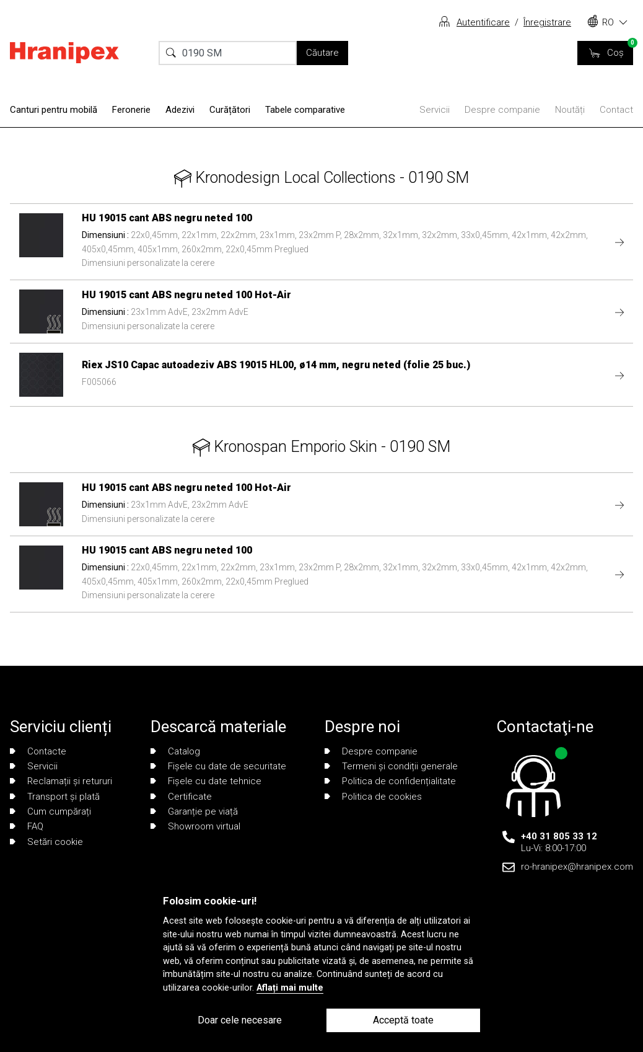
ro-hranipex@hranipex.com (577, 866)
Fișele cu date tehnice (206, 781)
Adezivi (180, 109)
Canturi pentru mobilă (53, 109)
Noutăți (570, 109)
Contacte (38, 751)
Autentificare (483, 22)
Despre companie (502, 109)
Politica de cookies (373, 796)
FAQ (26, 826)
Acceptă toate (403, 1020)
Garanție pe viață (194, 811)
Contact (616, 109)
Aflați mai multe (289, 988)
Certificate (181, 796)
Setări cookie (46, 841)
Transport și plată (55, 796)
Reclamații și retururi (61, 781)
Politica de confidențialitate (390, 781)
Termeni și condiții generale (391, 766)
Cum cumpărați (50, 811)
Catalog (175, 751)
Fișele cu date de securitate (218, 766)
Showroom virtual (195, 826)
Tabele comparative (305, 109)
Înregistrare (547, 22)
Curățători (229, 109)
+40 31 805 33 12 (559, 836)
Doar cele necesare (240, 1020)
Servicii (434, 109)
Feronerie (131, 109)
